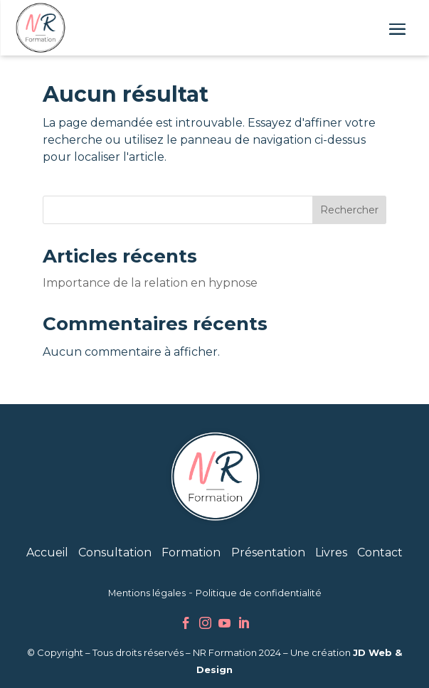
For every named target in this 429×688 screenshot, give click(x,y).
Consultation (115, 552)
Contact (380, 552)
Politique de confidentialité (259, 593)
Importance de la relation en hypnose (150, 283)
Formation (191, 552)
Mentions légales (147, 593)
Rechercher (349, 209)
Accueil (47, 552)
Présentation (268, 552)
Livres (331, 552)
